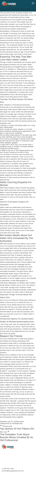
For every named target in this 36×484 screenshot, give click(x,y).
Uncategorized (17, 423)
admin (22, 421)
